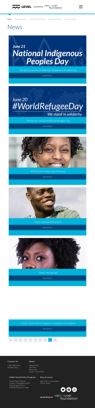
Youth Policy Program (37, 19)
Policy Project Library (17, 385)
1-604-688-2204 (13, 365)
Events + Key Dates (36, 372)
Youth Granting (69, 19)
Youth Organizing (54, 19)
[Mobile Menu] (81, 6)
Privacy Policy (45, 383)
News (9, 19)
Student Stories (20, 19)
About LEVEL (34, 365)
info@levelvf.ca (12, 367)
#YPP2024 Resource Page (19, 387)
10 (55, 340)
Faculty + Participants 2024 (19, 383)
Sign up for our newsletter (49, 381)
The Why (32, 367)
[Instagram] (74, 389)
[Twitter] (63, 389)
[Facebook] (68, 389)
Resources (33, 369)
